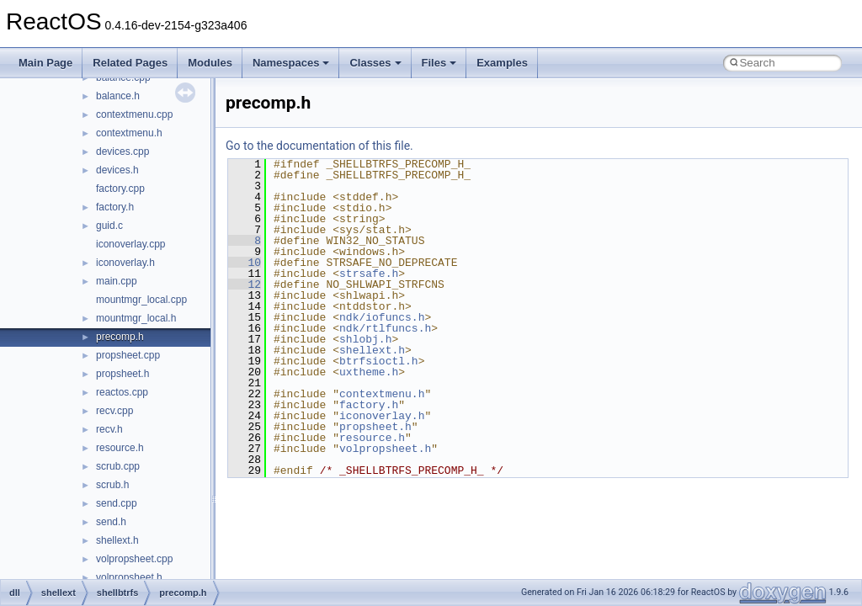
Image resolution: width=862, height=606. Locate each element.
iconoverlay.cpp (131, 244)
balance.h (118, 96)
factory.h (115, 207)
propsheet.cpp (128, 355)
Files (439, 62)
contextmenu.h (129, 133)
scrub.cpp (118, 466)
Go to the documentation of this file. (319, 145)
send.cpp (116, 503)
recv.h (109, 429)
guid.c (109, 225)
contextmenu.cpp (134, 114)
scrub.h (112, 485)
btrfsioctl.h (378, 361)
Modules (210, 62)
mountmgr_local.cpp (141, 300)
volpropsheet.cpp (134, 559)
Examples (502, 62)
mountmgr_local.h (136, 318)
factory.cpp (120, 188)
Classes (375, 62)
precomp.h (120, 337)
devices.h (117, 170)
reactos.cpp (122, 392)
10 (244, 262)
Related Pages (130, 62)
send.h (111, 522)
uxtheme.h (368, 372)
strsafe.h (368, 273)
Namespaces (291, 62)
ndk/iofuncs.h (381, 317)
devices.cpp (122, 151)
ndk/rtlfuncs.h (385, 328)
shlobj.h (365, 339)
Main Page (45, 62)
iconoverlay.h (125, 262)
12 (244, 284)
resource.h (120, 448)
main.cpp (116, 281)
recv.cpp (114, 411)
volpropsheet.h (129, 577)
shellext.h (117, 540)
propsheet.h (122, 374)
